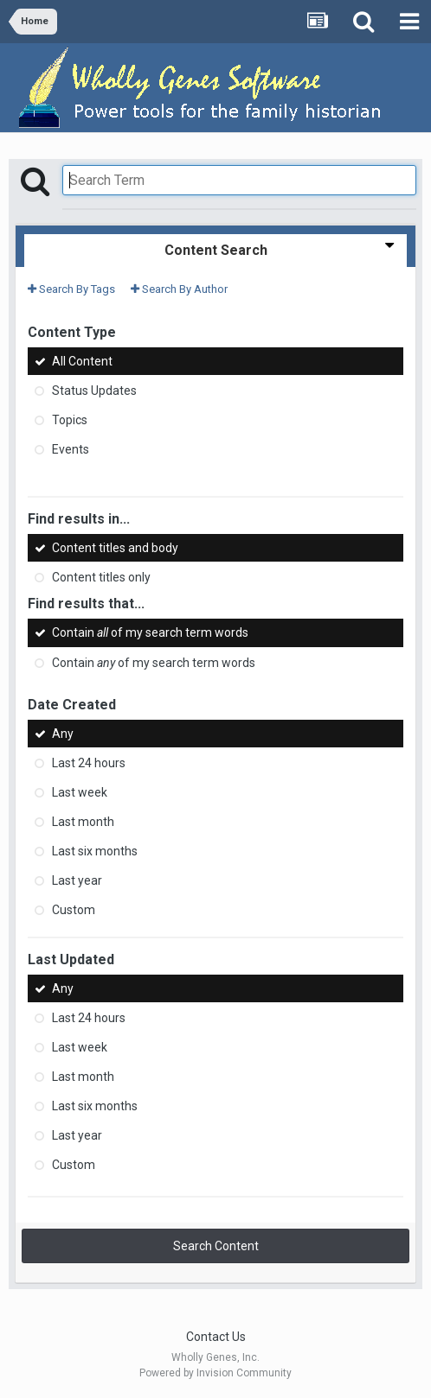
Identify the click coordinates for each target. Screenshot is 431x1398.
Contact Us (216, 1337)
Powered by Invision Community (215, 1373)
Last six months (95, 851)
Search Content (216, 1246)
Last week (79, 792)
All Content (82, 361)
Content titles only (101, 577)
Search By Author (179, 289)
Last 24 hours (88, 763)
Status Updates (94, 390)
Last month (83, 822)
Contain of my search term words (150, 633)
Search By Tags (71, 289)
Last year (77, 880)
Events (70, 449)
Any (63, 733)
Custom (73, 910)
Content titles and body (115, 548)
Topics (69, 420)
